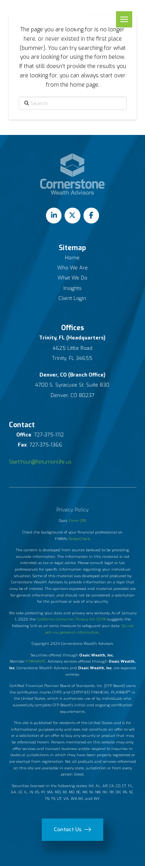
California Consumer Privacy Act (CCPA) (72, 619)
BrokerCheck (79, 538)
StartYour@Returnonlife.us (40, 462)
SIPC (42, 661)
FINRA (31, 661)
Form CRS (77, 520)
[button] (124, 19)
